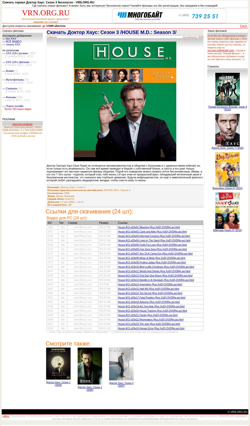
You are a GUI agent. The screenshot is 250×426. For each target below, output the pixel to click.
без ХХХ (11, 38)
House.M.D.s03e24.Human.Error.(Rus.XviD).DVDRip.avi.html (151, 328)
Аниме (10, 70)
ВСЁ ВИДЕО (13, 41)
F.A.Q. (244, 25)
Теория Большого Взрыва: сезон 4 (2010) (227, 108)
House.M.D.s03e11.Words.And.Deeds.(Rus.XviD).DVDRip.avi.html (154, 271)
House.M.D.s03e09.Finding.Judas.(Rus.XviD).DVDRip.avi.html (152, 262)
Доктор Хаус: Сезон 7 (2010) (227, 148)
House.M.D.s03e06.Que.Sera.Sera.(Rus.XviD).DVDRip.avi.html (152, 249)
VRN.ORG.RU (46, 12)
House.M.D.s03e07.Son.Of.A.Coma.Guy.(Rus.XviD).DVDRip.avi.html (155, 253)
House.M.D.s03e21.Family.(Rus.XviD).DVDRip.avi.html (147, 315)
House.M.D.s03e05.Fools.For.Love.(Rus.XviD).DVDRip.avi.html (152, 245)
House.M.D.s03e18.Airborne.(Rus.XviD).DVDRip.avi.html (149, 302)
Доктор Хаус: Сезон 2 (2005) (90, 388)
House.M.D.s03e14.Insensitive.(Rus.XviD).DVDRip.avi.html (150, 284)
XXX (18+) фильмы (18, 62)
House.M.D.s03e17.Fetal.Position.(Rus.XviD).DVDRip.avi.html (151, 297)
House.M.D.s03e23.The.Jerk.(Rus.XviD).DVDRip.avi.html (149, 324)
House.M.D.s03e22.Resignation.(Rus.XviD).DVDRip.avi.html (150, 319)
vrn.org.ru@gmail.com (221, 50)
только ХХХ (13, 44)
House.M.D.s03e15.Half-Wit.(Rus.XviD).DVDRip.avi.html (148, 289)
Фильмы (11, 97)
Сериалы (11, 88)
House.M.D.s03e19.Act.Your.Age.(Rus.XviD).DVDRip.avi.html (151, 306)
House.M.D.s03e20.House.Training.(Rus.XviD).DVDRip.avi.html (152, 310)
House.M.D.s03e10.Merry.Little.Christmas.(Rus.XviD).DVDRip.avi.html (156, 267)
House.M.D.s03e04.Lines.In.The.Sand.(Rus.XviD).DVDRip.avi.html (154, 240)
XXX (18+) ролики (17, 53)
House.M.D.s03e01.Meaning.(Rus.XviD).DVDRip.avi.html (149, 227)
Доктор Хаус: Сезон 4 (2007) (121, 384)
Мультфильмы (15, 79)
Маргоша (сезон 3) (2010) (227, 230)
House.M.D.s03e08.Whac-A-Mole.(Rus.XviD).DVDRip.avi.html (151, 258)
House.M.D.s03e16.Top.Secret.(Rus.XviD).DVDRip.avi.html (150, 293)
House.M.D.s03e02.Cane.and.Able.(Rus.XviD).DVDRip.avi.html (152, 231)
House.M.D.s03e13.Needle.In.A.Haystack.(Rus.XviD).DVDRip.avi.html (156, 280)
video (6, 416)
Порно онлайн (14, 106)
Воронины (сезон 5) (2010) (228, 188)
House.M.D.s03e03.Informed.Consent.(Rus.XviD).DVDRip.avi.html (154, 236)
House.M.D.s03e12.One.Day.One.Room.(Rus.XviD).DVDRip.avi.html (155, 275)
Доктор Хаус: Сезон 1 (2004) (58, 383)
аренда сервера (22, 124)
